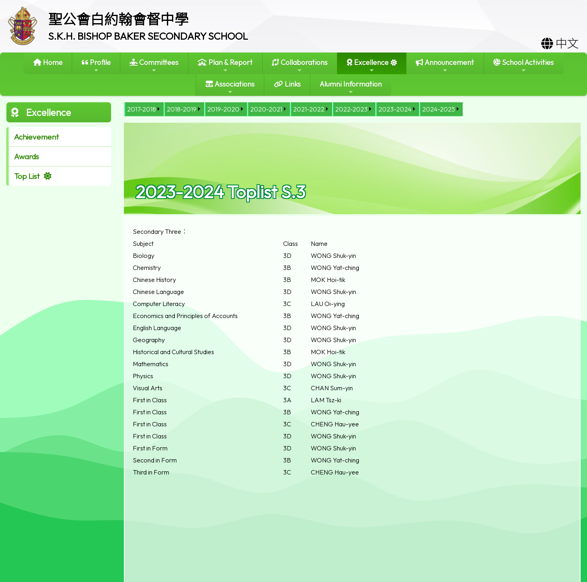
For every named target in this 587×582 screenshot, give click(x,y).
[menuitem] (144, 109)
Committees (154, 65)
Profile (96, 65)
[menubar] (293, 109)
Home (48, 62)
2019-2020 (223, 109)
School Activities (523, 65)
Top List (27, 176)
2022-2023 (351, 109)
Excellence (368, 65)
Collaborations (300, 65)
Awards (26, 156)
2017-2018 (141, 109)
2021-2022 (308, 109)
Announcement (445, 65)
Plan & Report (225, 65)
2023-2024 (395, 109)
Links (287, 84)
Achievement (36, 137)
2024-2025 (438, 109)
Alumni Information (351, 87)
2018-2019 (181, 109)
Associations (230, 87)
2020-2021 (266, 109)
